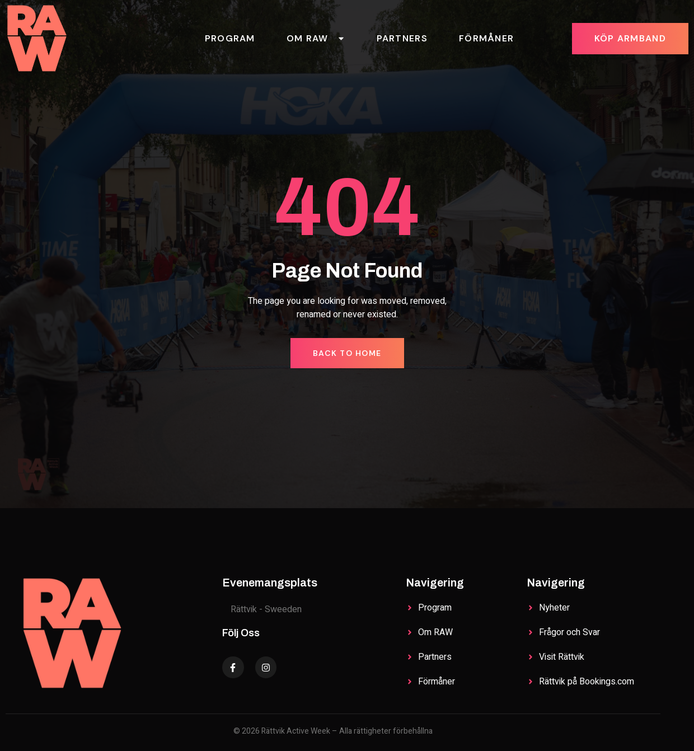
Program (230, 38)
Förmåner (486, 38)
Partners (402, 38)
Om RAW (316, 38)
